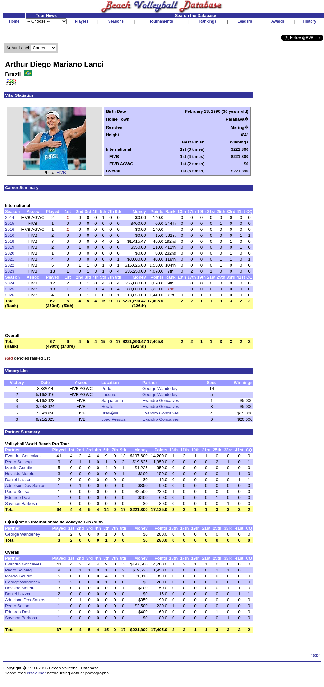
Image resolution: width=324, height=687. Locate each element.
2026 (9, 295)
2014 (9, 217)
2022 (9, 265)
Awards (278, 21)
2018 (9, 241)
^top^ (316, 655)
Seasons (116, 21)
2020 (9, 253)
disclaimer (36, 673)
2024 (9, 283)
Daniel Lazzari (18, 479)
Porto (106, 388)
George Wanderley (159, 388)
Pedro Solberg (18, 461)
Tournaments (161, 21)
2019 (9, 247)
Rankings (207, 21)
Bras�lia (109, 413)
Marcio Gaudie (18, 467)
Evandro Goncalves (160, 400)
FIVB (61, 172)
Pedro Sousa (17, 491)
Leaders (244, 21)
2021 (9, 259)
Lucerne (108, 394)
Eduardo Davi (17, 497)
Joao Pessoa (113, 419)
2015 (9, 223)
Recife (107, 406)
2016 (9, 229)
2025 (9, 289)
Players (81, 21)
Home (14, 21)
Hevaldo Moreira (20, 473)
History (309, 21)
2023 (9, 271)
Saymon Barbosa (21, 503)
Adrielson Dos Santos (25, 485)
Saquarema (112, 400)
